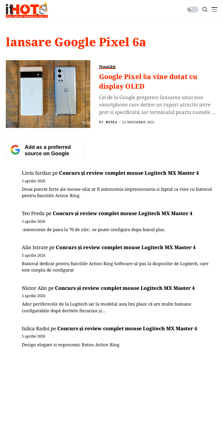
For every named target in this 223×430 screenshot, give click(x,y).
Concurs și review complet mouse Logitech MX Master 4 (129, 172)
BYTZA (111, 122)
